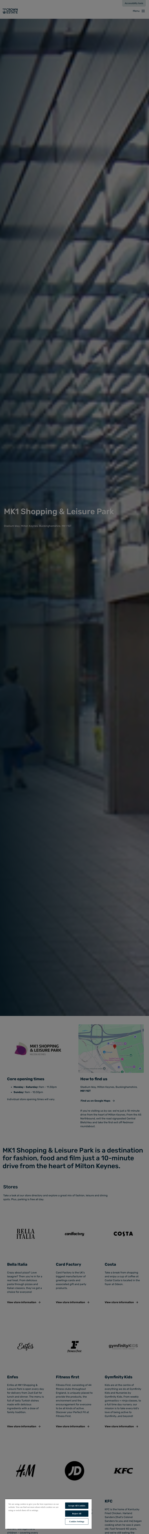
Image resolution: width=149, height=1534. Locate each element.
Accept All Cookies (76, 1505)
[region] (48, 1514)
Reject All (76, 1513)
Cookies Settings (76, 1521)
